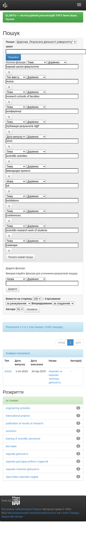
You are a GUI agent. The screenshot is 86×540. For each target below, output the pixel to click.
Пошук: (10, 41)
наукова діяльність (17, 453)
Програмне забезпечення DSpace (21, 509)
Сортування (52, 298)
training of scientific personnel (23, 438)
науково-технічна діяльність (22, 469)
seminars (11, 431)
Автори (10, 309)
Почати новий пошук (20, 257)
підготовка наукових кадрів (22, 476)
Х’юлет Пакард (70, 512)
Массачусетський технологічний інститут (32, 512)
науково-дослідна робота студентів (27, 461)
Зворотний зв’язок (12, 516)
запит (9, 46)
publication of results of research (24, 423)
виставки (11, 446)
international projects (18, 415)
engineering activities (18, 408)
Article (8, 371)
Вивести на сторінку (19, 298)
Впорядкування (42, 303)
